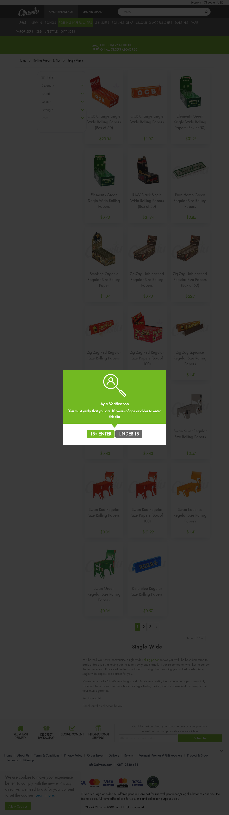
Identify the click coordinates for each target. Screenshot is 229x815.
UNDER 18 (128, 434)
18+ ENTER (100, 434)
